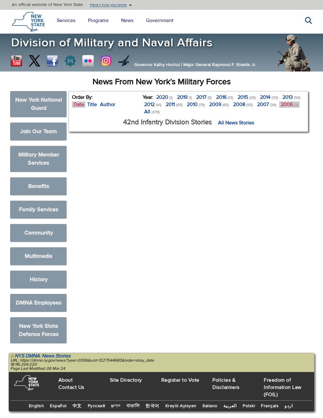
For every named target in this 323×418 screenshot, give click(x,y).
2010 (196, 104)
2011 (174, 104)
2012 (152, 104)
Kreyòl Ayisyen (181, 406)
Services (66, 20)
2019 (184, 97)
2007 (266, 104)
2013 (291, 97)
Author (107, 104)
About (65, 380)
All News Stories (236, 123)
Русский (96, 406)
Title (92, 104)
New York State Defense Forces (39, 330)
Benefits (38, 186)
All (152, 112)
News (127, 20)
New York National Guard (38, 104)
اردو (289, 406)
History (39, 279)
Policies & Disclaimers (225, 384)
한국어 (152, 406)
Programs (98, 20)
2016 (224, 97)
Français (270, 406)
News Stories (56, 356)
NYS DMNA (27, 356)
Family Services (38, 209)
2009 (219, 104)
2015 (246, 97)
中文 (77, 406)
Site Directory (126, 380)
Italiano (210, 406)
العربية (230, 406)
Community (38, 233)
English (36, 406)
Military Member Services (38, 159)
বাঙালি (133, 406)
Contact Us (71, 387)
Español (58, 406)
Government (159, 20)
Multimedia (38, 256)
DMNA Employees (39, 302)
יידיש (115, 406)
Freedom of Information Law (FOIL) (283, 387)
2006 (289, 104)
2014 (269, 97)
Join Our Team (38, 131)
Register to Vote (180, 380)
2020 (164, 97)
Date (78, 104)
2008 (243, 104)
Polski (249, 406)
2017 (204, 97)
